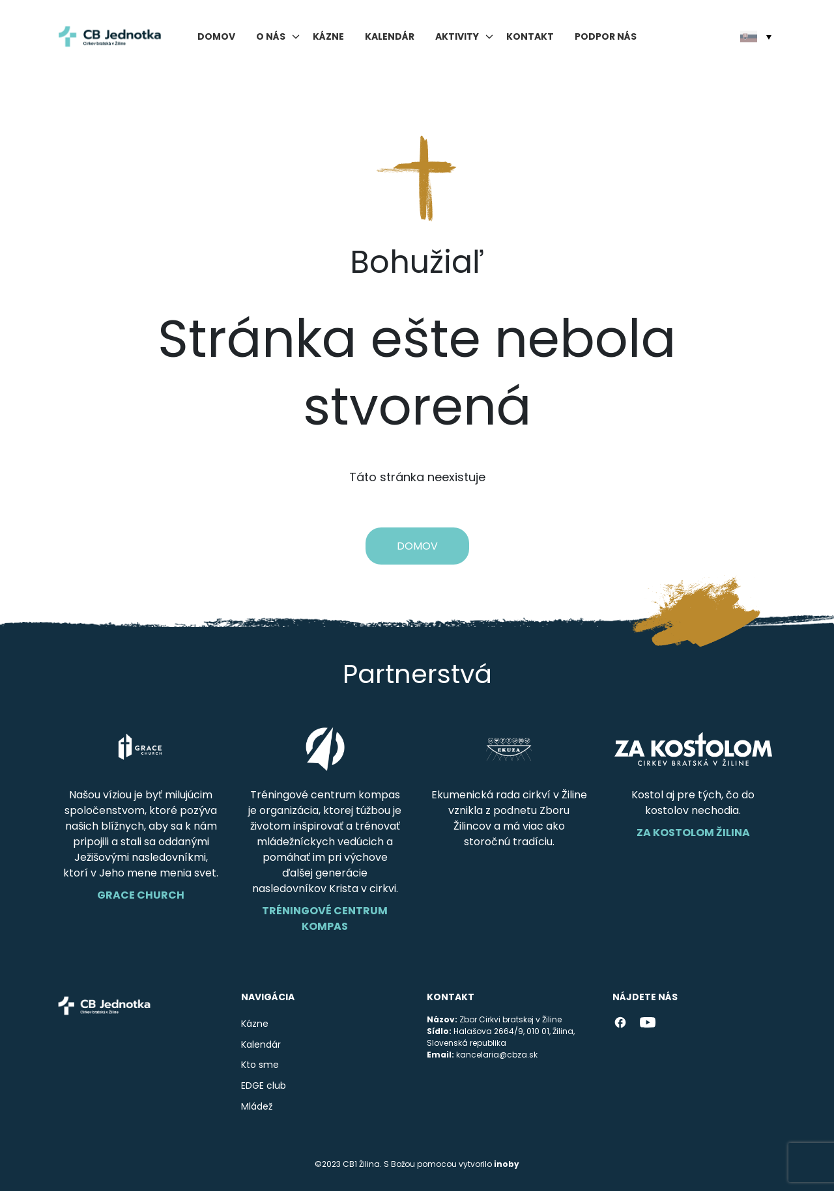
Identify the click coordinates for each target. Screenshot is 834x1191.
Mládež (256, 1106)
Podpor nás (606, 36)
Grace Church (140, 895)
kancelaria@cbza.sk (497, 1054)
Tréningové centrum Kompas (325, 918)
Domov (216, 36)
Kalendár (389, 36)
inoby (506, 1164)
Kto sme (260, 1064)
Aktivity (457, 36)
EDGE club (263, 1085)
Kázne (328, 36)
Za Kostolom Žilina (693, 832)
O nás (270, 36)
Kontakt (530, 36)
